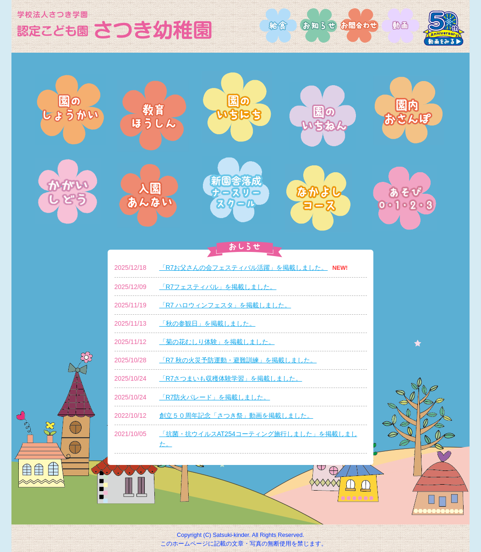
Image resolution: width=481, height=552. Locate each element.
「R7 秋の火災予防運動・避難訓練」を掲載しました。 (238, 360)
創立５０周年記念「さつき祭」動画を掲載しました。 (236, 415)
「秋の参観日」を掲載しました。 (207, 323)
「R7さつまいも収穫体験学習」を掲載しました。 (230, 378)
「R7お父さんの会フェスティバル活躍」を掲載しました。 (243, 267)
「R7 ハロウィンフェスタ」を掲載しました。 (225, 305)
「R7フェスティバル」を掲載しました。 (218, 286)
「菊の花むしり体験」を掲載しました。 (217, 341)
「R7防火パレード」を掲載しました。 (214, 397)
